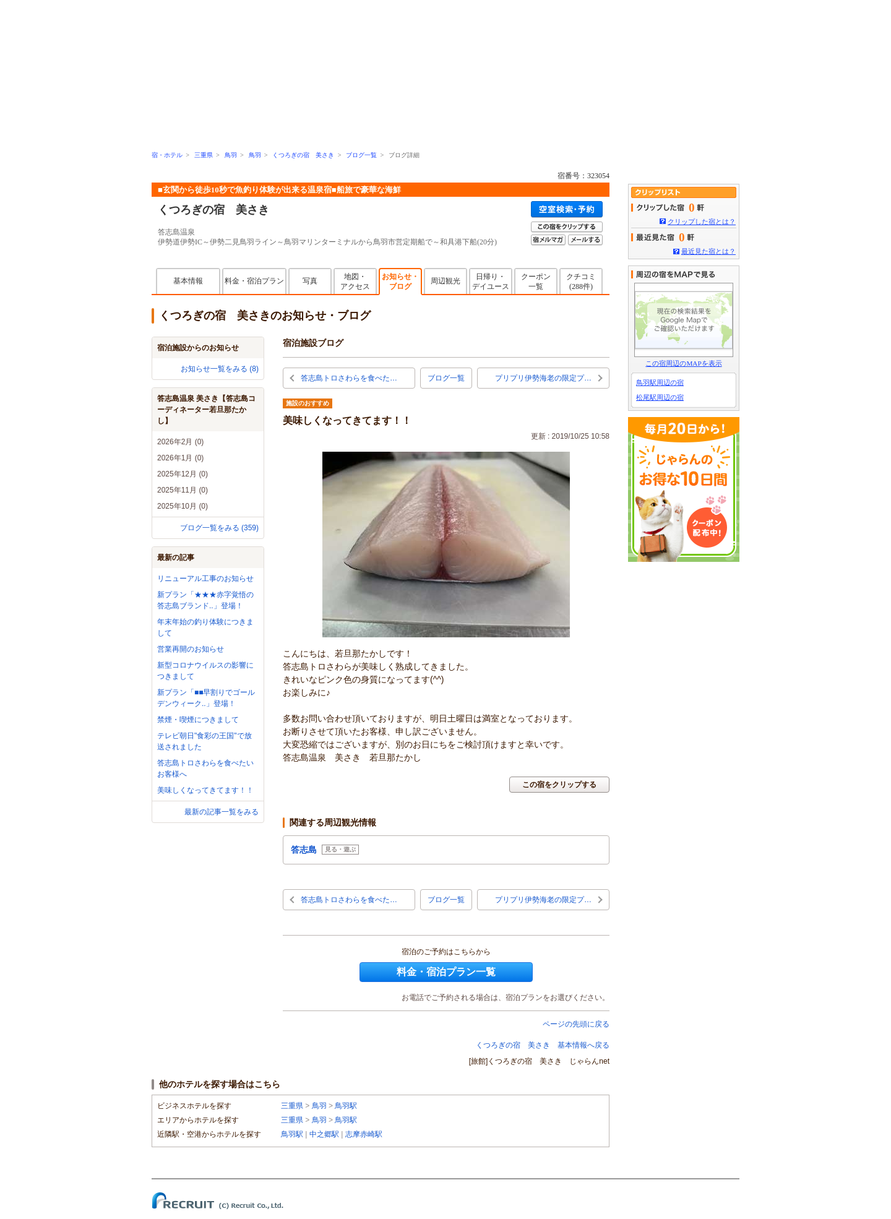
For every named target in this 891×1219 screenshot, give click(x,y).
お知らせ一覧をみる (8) (220, 368)
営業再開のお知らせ (190, 649)
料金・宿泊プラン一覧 (446, 972)
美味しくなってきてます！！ (205, 790)
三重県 (203, 155)
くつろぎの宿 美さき (303, 155)
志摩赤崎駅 (363, 1134)
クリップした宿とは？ (702, 221)
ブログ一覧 (361, 155)
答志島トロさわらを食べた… (349, 378)
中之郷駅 (324, 1134)
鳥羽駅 (346, 1105)
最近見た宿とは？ (708, 251)
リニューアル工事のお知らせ (205, 578)
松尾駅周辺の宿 (660, 397)
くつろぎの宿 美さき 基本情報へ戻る (542, 1045)
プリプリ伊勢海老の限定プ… (543, 378)
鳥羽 (231, 155)
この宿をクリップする (559, 784)
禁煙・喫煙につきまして (198, 719)
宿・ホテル (167, 155)
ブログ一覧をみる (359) (219, 527)
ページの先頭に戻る (576, 1024)
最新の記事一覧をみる (221, 812)
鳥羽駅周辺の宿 (660, 382)
